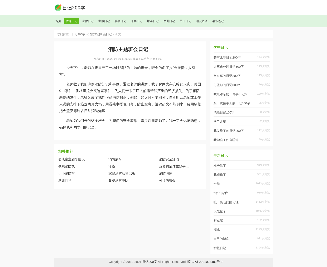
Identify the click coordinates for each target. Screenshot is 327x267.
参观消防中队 (118, 180)
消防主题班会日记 (100, 34)
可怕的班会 (167, 180)
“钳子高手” (221, 193)
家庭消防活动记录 (121, 173)
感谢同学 (65, 180)
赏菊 (217, 184)
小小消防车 (66, 173)
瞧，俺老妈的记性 (226, 202)
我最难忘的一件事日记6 (230, 94)
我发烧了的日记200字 (229, 130)
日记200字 (78, 34)
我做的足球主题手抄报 (175, 166)
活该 (111, 166)
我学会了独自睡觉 (226, 140)
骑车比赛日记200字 (227, 57)
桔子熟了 (220, 165)
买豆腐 (218, 220)
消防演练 (165, 173)
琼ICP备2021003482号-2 (205, 261)
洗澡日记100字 (224, 112)
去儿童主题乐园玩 (71, 159)
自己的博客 (221, 239)
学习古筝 (220, 121)
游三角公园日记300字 (229, 66)
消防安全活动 (169, 159)
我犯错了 (220, 174)
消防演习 (115, 159)
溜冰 (217, 229)
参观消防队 (66, 166)
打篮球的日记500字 (227, 85)
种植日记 (220, 248)
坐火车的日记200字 (227, 75)
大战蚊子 (220, 211)
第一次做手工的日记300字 (232, 103)
